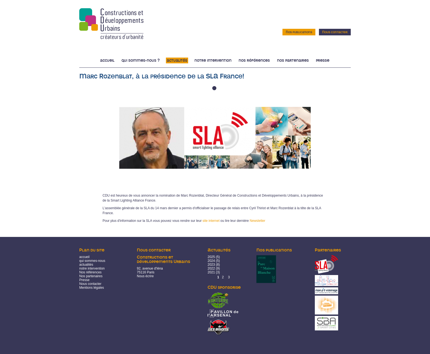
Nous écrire (145, 276)
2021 (211, 272)
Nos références (254, 60)
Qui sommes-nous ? (140, 60)
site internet (210, 221)
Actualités (177, 60)
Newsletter (257, 221)
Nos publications (299, 32)
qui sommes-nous (92, 261)
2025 (211, 257)
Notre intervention (212, 60)
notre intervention (92, 268)
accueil (84, 257)
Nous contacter (334, 32)
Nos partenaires (293, 60)
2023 (211, 265)
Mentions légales (91, 288)
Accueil (107, 60)
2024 (211, 261)
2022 (211, 268)
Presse (322, 60)
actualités (86, 265)
